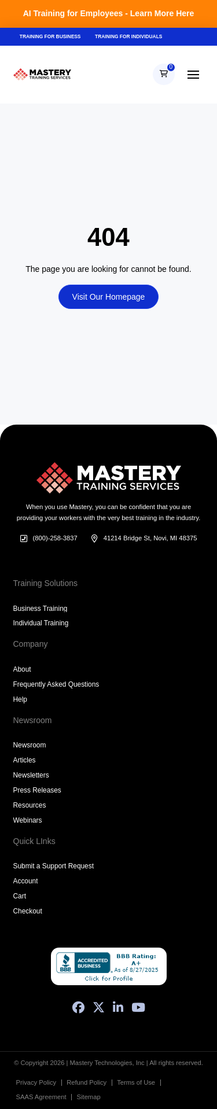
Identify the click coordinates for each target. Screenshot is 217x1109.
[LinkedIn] (118, 1007)
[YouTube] (138, 1007)
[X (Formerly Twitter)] (99, 1007)
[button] (164, 75)
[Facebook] (78, 1007)
